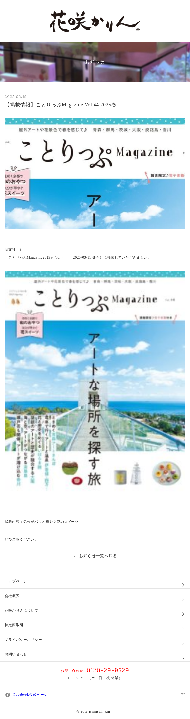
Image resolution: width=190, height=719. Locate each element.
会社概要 (12, 596)
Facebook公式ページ (95, 695)
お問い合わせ (16, 654)
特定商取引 (14, 625)
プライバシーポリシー (23, 640)
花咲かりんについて (21, 610)
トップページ (16, 581)
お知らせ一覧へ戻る (95, 555)
